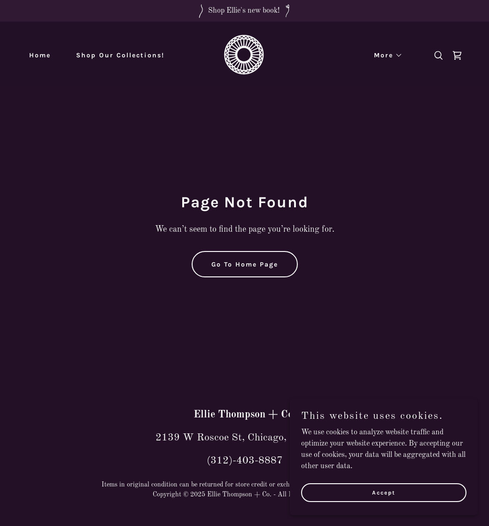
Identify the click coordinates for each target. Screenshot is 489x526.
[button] (385, 55)
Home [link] (40, 55)
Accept (384, 492)
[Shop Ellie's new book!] (244, 11)
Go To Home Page (244, 264)
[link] (244, 55)
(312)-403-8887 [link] (245, 460)
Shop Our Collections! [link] (120, 55)
